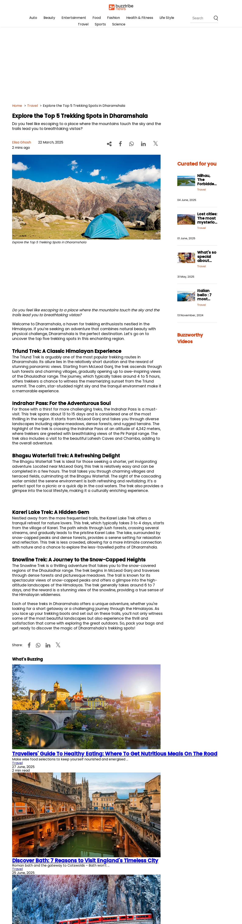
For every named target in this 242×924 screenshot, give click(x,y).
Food (96, 17)
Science (118, 24)
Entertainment (74, 17)
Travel (83, 24)
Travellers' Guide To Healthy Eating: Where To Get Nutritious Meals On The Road (114, 753)
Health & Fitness (139, 17)
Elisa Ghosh (21, 142)
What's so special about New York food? (206, 260)
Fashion (113, 17)
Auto (33, 17)
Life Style (166, 17)
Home (17, 105)
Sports (100, 24)
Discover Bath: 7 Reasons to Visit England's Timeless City (85, 860)
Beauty (49, 17)
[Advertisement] (121, 63)
